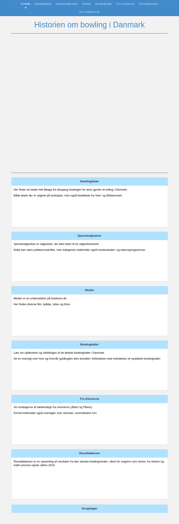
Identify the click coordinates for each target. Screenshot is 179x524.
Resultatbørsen (148, 3)
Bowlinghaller (103, 3)
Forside (25, 3)
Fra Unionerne (126, 3)
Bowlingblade (43, 3)
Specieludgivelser (67, 3)
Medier (86, 3)
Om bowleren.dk (89, 11)
